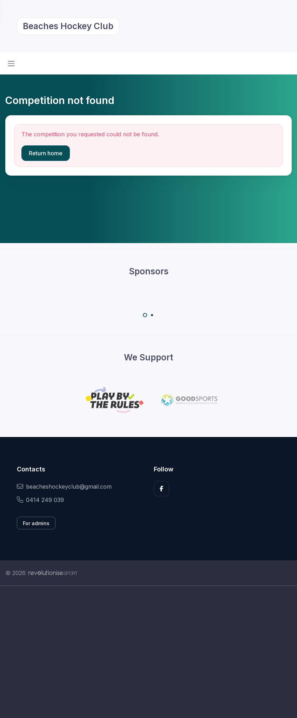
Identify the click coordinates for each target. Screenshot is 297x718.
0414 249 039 (40, 499)
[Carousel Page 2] (152, 315)
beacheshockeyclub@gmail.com (64, 486)
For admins (36, 523)
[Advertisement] (148, 652)
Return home (45, 153)
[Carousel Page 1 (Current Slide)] (145, 315)
